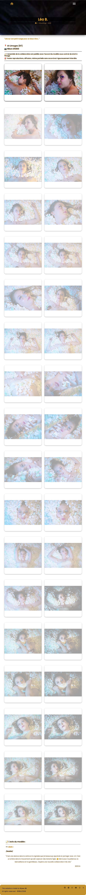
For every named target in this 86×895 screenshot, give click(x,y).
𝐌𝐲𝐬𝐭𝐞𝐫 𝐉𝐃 (23, 888)
